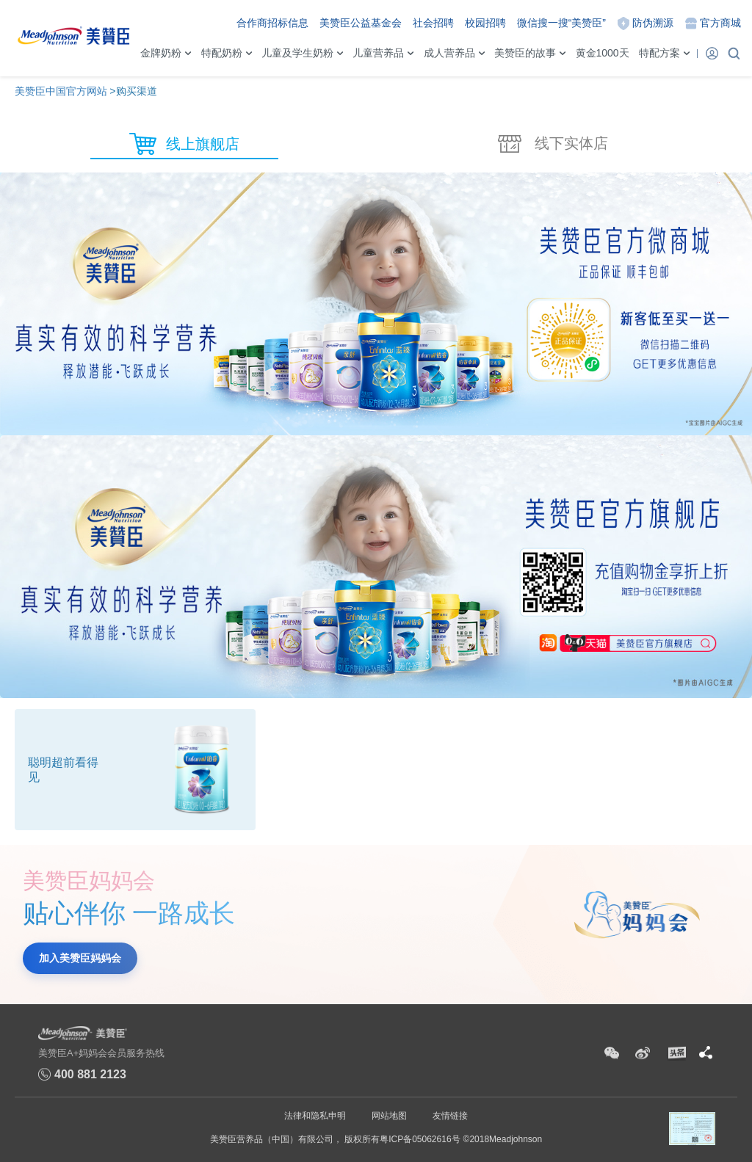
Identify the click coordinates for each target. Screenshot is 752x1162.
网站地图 (389, 1116)
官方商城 (720, 23)
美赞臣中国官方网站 (61, 91)
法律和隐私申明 (315, 1116)
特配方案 (659, 53)
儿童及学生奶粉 (297, 53)
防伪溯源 (652, 23)
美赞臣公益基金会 (360, 23)
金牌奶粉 (160, 53)
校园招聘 (485, 23)
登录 (711, 53)
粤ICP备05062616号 (420, 1139)
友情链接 (450, 1116)
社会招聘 (433, 23)
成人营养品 (449, 53)
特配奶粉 (221, 53)
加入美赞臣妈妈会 (80, 958)
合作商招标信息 (272, 23)
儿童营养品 (378, 53)
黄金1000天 (602, 53)
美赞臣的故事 (525, 53)
